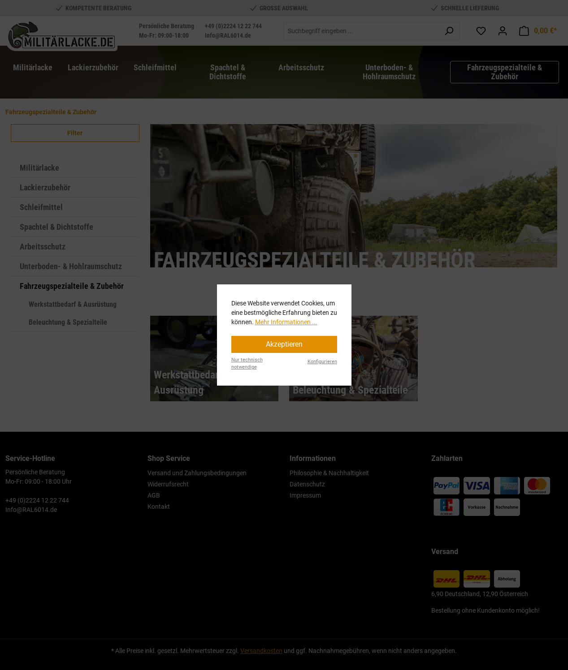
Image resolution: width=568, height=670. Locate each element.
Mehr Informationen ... (286, 322)
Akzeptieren (284, 344)
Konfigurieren (322, 362)
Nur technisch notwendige (247, 363)
